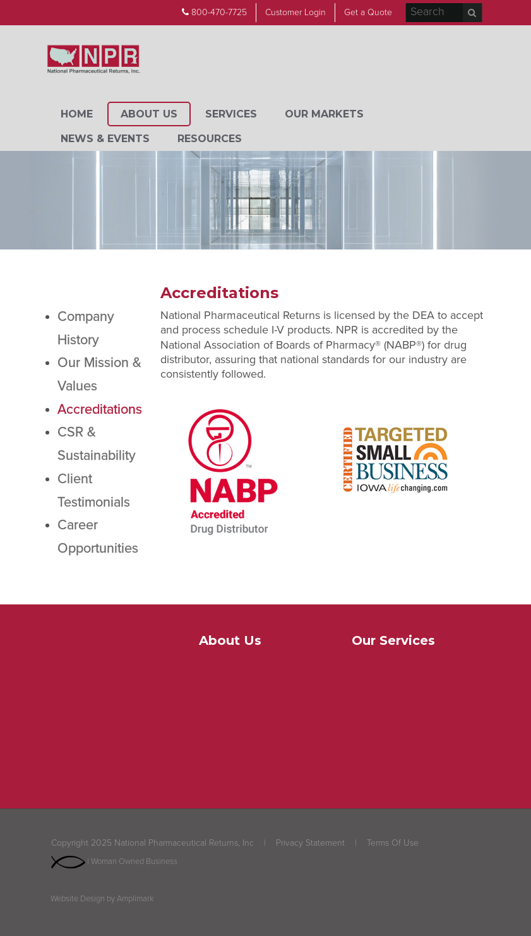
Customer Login (295, 12)
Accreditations (99, 409)
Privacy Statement (310, 842)
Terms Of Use (393, 842)
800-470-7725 (214, 12)
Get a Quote (368, 12)
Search (472, 12)
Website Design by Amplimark (102, 899)
